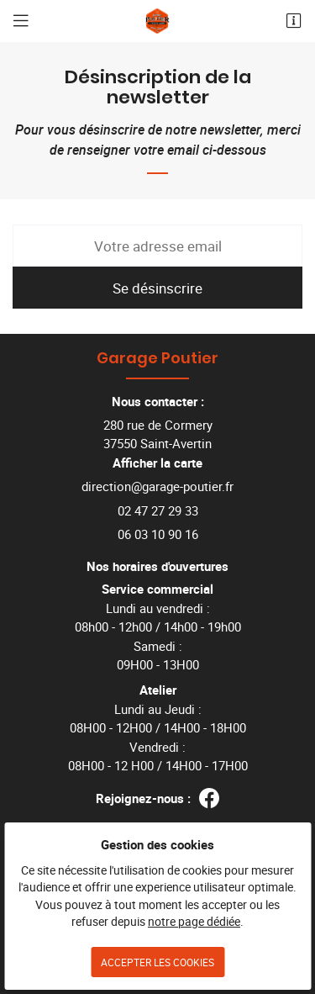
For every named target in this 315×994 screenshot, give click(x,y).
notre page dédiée (194, 921)
